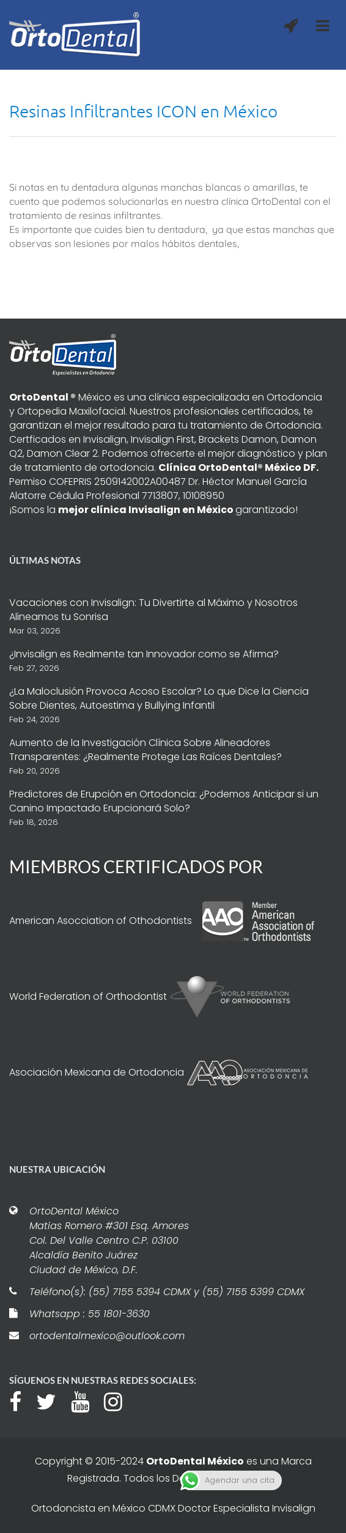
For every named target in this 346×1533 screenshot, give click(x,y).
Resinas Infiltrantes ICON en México (143, 111)
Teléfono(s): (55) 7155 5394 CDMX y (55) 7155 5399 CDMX (166, 1292)
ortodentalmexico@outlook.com (107, 1336)
